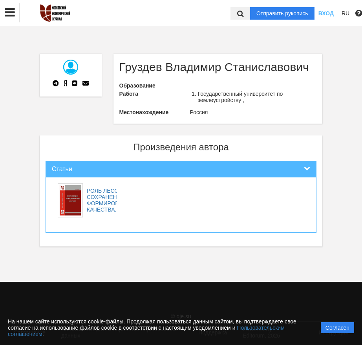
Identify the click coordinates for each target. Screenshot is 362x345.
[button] (10, 12)
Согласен (337, 328)
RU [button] (345, 13)
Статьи (62, 169)
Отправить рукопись (282, 13)
